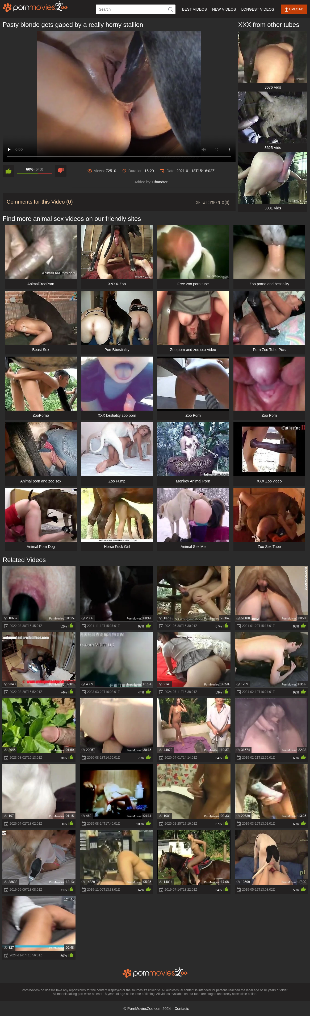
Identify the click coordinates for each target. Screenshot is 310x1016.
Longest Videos (257, 9)
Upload (294, 9)
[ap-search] (135, 9)
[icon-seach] (170, 9)
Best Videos (194, 9)
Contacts (181, 1008)
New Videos (224, 9)
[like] (8, 171)
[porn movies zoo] (35, 6)
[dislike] (60, 171)
